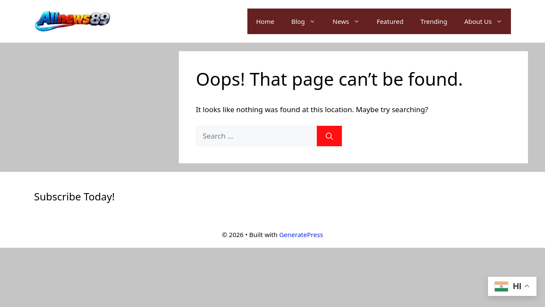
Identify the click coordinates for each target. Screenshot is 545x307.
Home (265, 21)
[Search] (329, 136)
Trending (434, 21)
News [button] (350, 21)
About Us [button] (487, 21)
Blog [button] (307, 21)
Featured (390, 21)
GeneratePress (301, 234)
